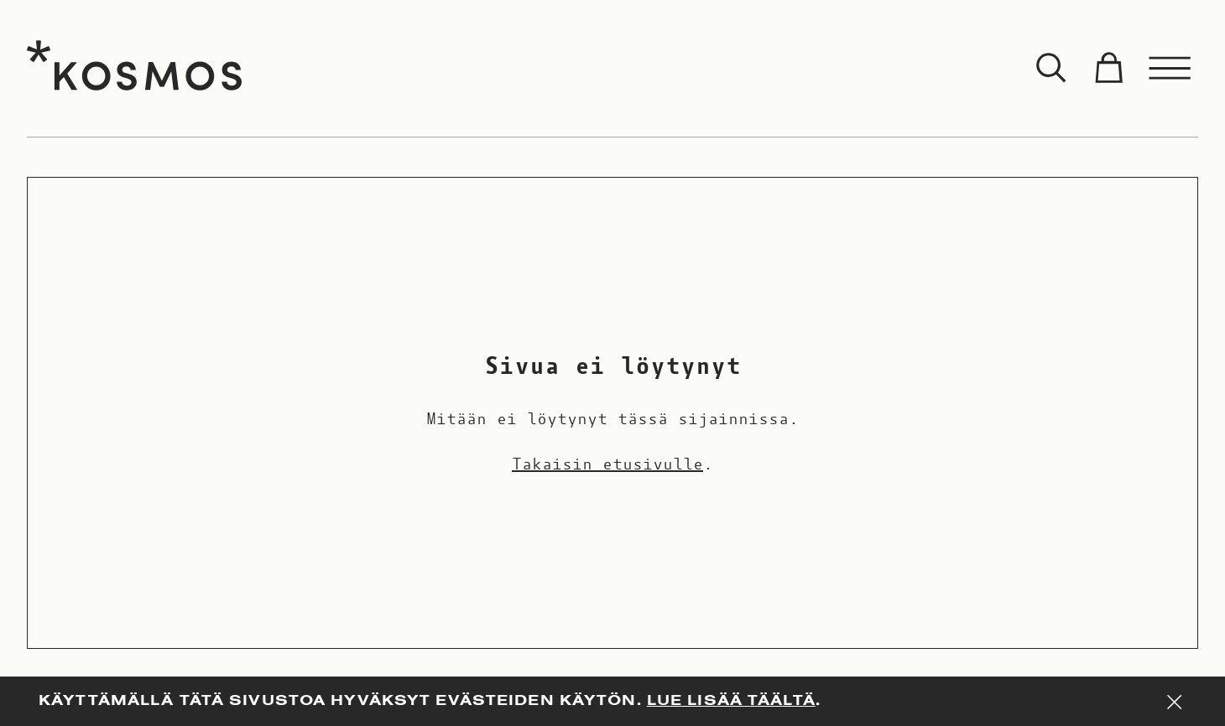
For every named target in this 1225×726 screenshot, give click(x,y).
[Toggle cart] (1108, 68)
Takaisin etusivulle (607, 464)
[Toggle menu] (1170, 68)
